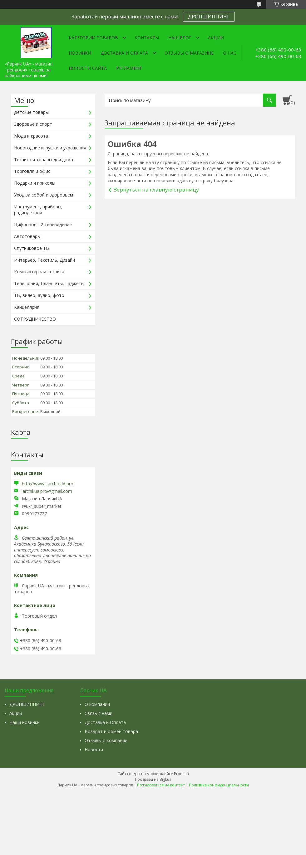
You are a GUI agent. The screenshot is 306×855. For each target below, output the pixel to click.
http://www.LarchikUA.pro (47, 484)
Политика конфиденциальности (219, 785)
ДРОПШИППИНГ (209, 16)
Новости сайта (88, 68)
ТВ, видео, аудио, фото (39, 295)
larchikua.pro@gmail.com (47, 491)
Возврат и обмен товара (111, 731)
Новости (94, 749)
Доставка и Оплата (105, 722)
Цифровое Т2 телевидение (43, 224)
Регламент (129, 68)
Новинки (80, 53)
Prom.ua (181, 773)
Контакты (147, 38)
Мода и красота (31, 136)
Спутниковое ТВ (31, 248)
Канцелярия (26, 307)
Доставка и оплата (124, 53)
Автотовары (27, 236)
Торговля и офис (32, 171)
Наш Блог (179, 38)
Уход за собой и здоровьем (43, 195)
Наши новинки (24, 722)
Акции (216, 38)
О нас (229, 53)
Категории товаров (93, 38)
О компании (97, 704)
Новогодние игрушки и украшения (50, 148)
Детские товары (31, 112)
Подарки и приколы (34, 183)
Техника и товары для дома (43, 160)
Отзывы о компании (106, 740)
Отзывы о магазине (189, 53)
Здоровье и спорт (33, 124)
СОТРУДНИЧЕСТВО (35, 319)
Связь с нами (98, 713)
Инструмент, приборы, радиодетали (38, 210)
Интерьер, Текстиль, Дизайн (44, 260)
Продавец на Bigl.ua (153, 779)
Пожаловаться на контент (161, 785)
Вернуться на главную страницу (156, 189)
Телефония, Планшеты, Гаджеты (49, 283)
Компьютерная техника (39, 271)
